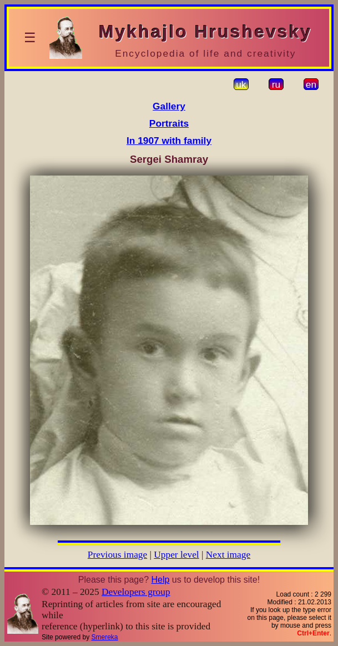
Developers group (136, 592)
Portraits (169, 123)
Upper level (176, 554)
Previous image (117, 554)
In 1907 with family (169, 140)
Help (160, 579)
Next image (228, 554)
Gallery (169, 106)
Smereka (105, 637)
